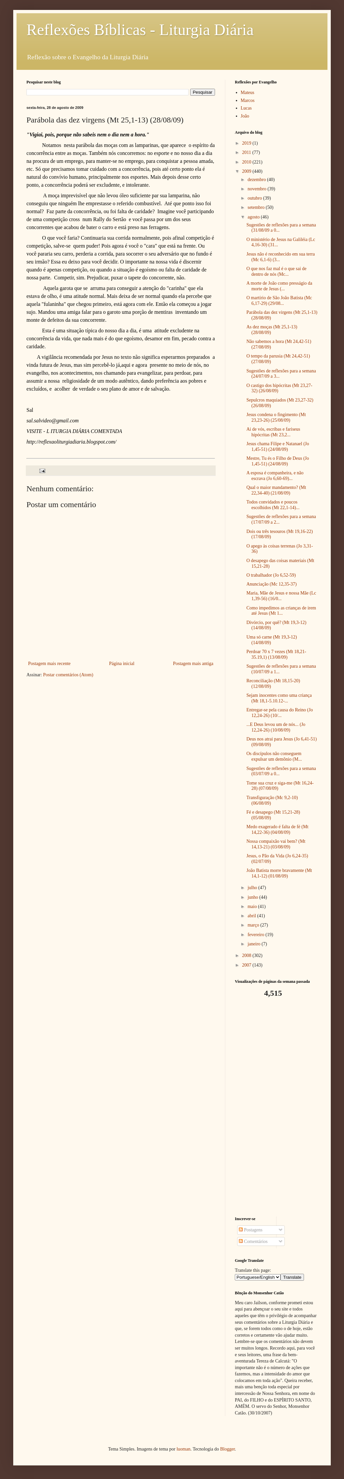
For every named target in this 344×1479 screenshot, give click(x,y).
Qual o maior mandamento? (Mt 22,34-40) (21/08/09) (276, 490)
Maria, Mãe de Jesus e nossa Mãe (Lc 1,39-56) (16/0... (281, 596)
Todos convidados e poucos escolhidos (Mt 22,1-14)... (272, 505)
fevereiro (256, 934)
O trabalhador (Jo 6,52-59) (271, 575)
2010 (247, 162)
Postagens (251, 1229)
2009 (247, 171)
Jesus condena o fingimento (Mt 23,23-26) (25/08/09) (276, 417)
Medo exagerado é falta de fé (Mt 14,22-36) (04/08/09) (277, 829)
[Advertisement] (276, 1107)
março (253, 925)
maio (252, 906)
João (245, 116)
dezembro (257, 179)
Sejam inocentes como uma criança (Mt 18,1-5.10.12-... (279, 698)
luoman (184, 1449)
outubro (255, 198)
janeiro (254, 943)
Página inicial (122, 663)
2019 (247, 143)
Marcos (248, 100)
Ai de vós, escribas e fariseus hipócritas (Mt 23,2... (273, 432)
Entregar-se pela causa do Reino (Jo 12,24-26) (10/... (279, 712)
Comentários (253, 1241)
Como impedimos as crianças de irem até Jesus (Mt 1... (281, 610)
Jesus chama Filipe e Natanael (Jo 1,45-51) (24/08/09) (277, 446)
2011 (247, 152)
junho (253, 897)
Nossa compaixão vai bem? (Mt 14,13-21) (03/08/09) (275, 844)
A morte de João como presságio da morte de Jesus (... (279, 286)
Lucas (246, 108)
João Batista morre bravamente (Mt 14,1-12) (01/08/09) (279, 873)
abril (252, 915)
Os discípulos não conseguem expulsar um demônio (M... (274, 756)
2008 (247, 955)
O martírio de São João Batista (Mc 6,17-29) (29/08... (279, 300)
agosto (254, 217)
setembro (256, 207)
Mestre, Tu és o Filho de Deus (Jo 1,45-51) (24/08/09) (277, 461)
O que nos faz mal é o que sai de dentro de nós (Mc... (276, 271)
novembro (257, 188)
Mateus (247, 92)
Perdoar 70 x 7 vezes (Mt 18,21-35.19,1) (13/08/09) (276, 654)
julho (252, 887)
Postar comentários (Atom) (68, 674)
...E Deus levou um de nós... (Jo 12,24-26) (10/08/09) (275, 727)
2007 (247, 965)
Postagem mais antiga (193, 663)
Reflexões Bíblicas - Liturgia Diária (140, 29)
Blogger (227, 1449)
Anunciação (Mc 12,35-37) (271, 584)
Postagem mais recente (49, 663)
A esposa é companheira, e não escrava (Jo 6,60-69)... (275, 475)
